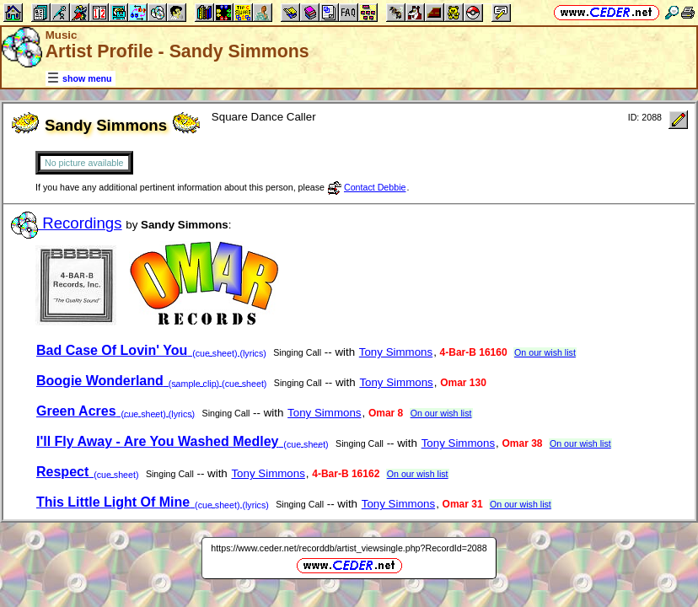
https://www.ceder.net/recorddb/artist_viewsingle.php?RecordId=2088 (348, 548)
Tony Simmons (395, 352)
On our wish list (545, 352)
